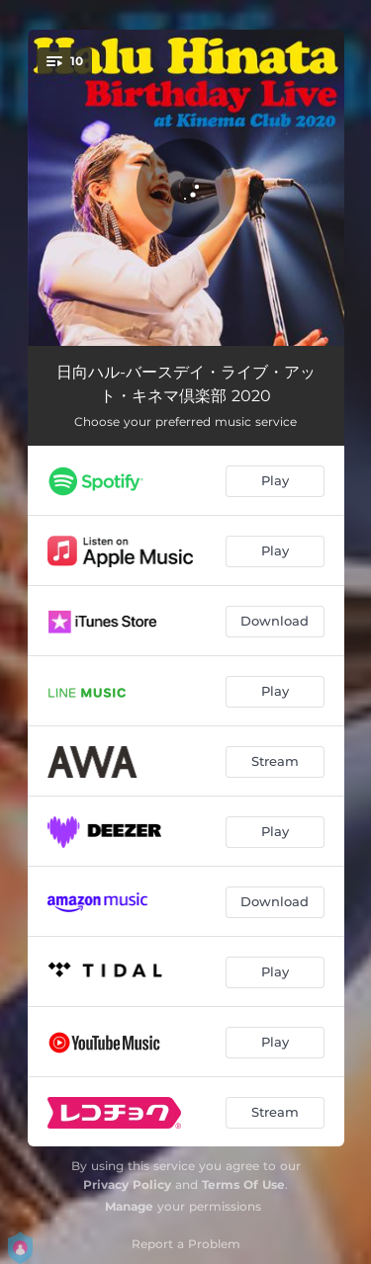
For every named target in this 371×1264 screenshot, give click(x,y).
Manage (129, 1206)
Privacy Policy (127, 1184)
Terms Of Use (243, 1184)
